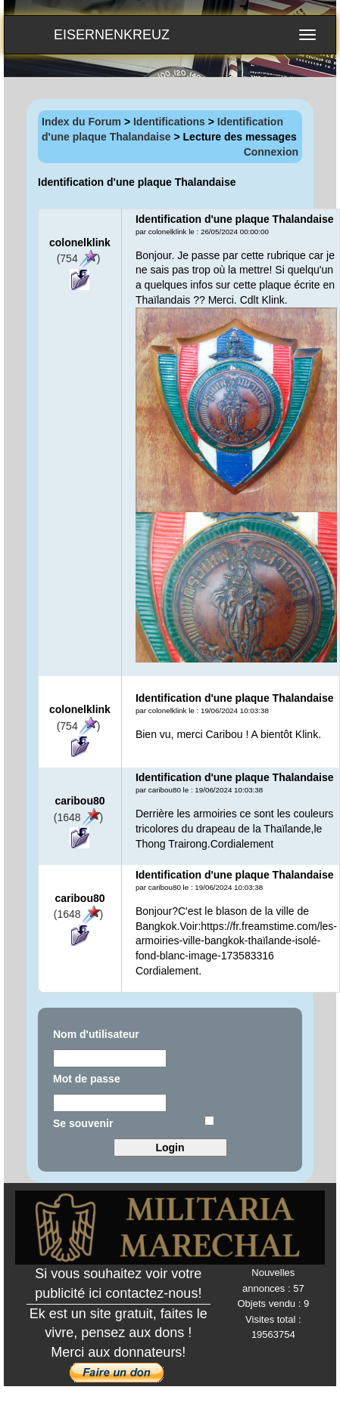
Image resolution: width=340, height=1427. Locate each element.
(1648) (78, 817)
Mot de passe (86, 1079)
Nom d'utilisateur (96, 1034)
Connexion (271, 152)
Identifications (169, 122)
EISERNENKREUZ (112, 34)
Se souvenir (83, 1123)
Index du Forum (81, 122)
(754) (79, 258)
